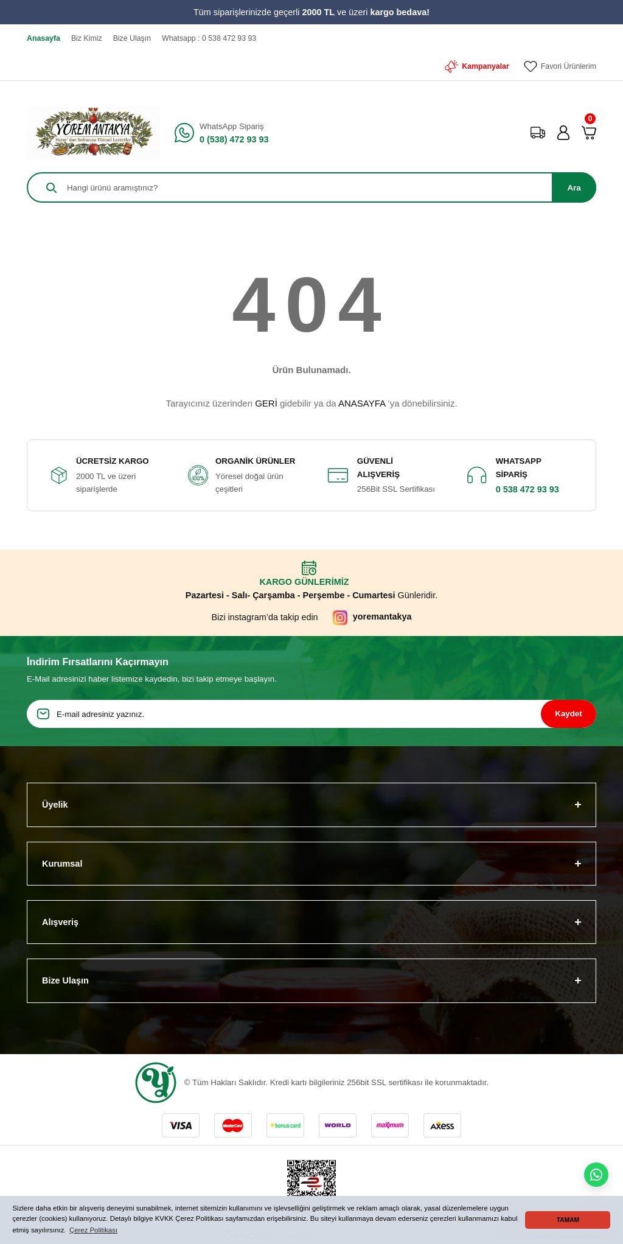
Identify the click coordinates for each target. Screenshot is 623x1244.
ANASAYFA (361, 403)
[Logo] (93, 132)
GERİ (266, 403)
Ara (573, 187)
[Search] (311, 187)
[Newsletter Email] (311, 714)
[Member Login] (563, 132)
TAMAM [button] (568, 1220)
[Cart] (589, 132)
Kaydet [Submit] (568, 713)
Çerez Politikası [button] (93, 1230)
